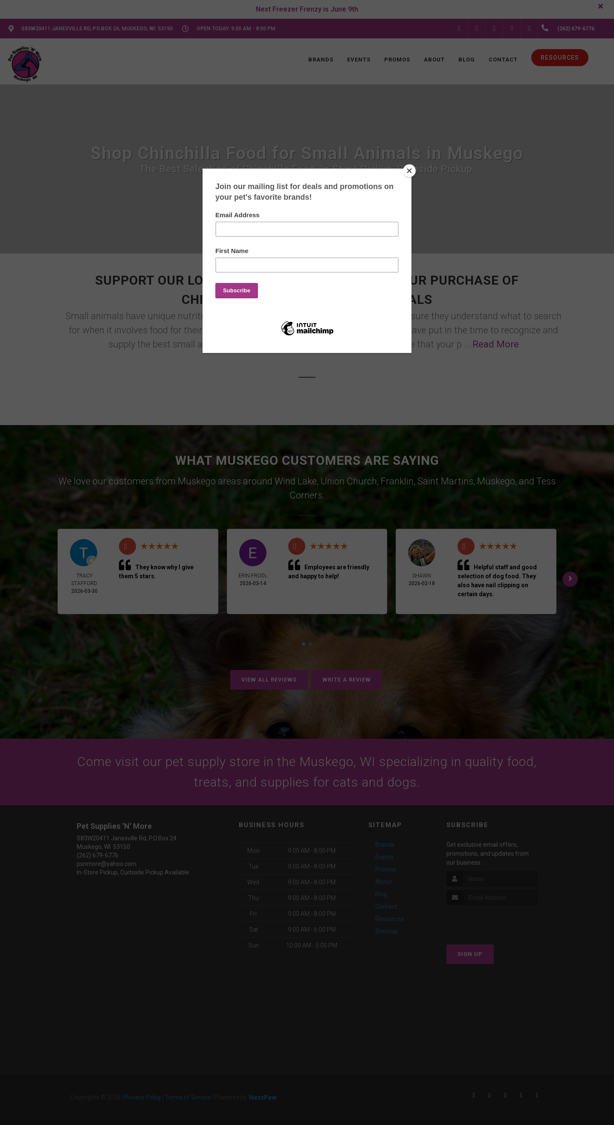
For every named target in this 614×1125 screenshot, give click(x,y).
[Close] (409, 170)
